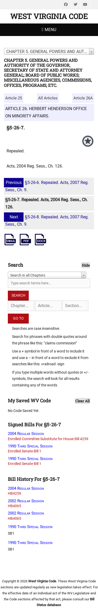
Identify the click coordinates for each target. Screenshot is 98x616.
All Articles (47, 98)
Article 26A (83, 98)
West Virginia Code (49, 16)
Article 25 (13, 98)
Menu (50, 29)
